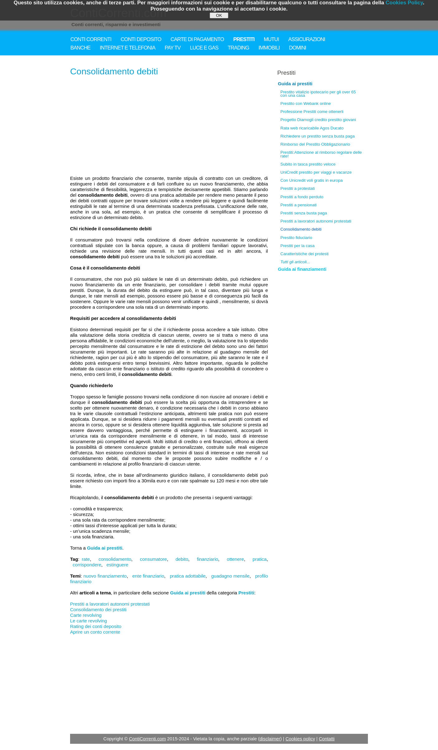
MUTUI (271, 39)
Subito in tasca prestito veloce (308, 164)
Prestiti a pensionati (298, 205)
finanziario (207, 559)
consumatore (153, 559)
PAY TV (173, 48)
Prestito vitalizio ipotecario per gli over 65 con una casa (318, 94)
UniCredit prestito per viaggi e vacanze (316, 172)
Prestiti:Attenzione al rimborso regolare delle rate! (321, 154)
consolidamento (114, 559)
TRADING (238, 48)
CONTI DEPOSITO (141, 39)
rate (86, 559)
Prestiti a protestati (297, 188)
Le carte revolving (88, 620)
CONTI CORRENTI (90, 39)
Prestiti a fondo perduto (301, 197)
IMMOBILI (269, 48)
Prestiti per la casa (297, 245)
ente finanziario (148, 576)
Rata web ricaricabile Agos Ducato (312, 128)
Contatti (327, 738)
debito (181, 559)
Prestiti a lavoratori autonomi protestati (110, 604)
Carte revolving (86, 615)
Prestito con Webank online (305, 103)
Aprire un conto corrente (95, 632)
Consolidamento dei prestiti (98, 609)
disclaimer (269, 738)
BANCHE (80, 48)
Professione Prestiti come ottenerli (311, 111)
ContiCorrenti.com (147, 738)
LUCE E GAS (204, 48)
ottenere (235, 559)
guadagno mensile (230, 576)
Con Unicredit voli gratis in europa (311, 180)
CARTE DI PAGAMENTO (197, 39)
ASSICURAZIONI (306, 39)
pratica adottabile (188, 576)
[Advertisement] (169, 126)
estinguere (117, 564)
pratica (260, 559)
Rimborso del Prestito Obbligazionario (315, 144)
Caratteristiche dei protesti (304, 253)
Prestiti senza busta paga (303, 213)
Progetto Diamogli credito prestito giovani (318, 119)
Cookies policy (300, 738)
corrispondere (87, 564)
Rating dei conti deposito (95, 626)
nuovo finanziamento (105, 576)
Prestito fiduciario (296, 237)
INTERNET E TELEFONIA (127, 48)
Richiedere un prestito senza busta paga (317, 136)
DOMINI (297, 48)
